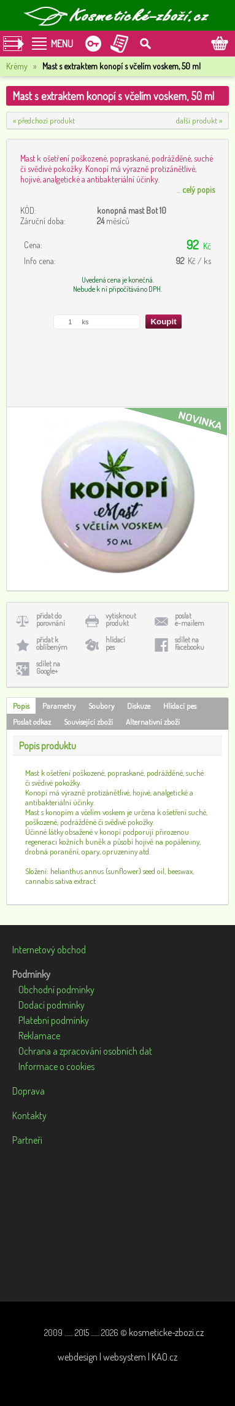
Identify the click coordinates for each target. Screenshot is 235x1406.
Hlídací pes (179, 706)
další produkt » (199, 120)
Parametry (58, 706)
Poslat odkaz (32, 722)
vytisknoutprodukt (121, 619)
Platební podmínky (53, 1020)
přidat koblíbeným (51, 643)
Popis (21, 706)
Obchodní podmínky (56, 989)
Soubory (101, 706)
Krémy (17, 66)
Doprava (28, 1091)
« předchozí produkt (44, 120)
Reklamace (39, 1035)
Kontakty (29, 1115)
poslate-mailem (189, 619)
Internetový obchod (49, 949)
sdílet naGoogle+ (48, 667)
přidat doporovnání (50, 619)
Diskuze (138, 706)
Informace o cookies (56, 1066)
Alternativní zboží (153, 722)
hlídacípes (115, 643)
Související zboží (88, 722)
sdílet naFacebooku (189, 643)
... (196, 189)
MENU (62, 43)
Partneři (27, 1140)
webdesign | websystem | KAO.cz (117, 1357)
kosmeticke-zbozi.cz (166, 1332)
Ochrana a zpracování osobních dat (85, 1051)
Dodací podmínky (51, 1005)
